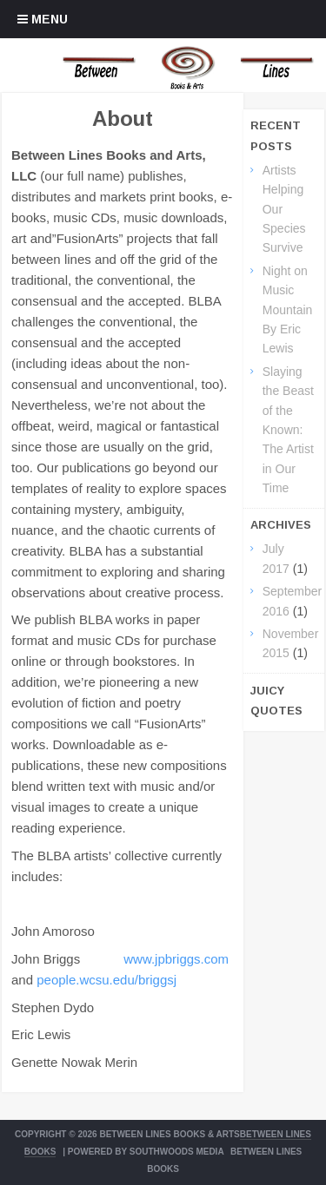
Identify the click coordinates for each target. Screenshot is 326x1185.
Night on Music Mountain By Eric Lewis (288, 310)
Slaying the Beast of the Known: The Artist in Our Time (288, 430)
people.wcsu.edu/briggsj (106, 979)
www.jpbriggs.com (176, 958)
